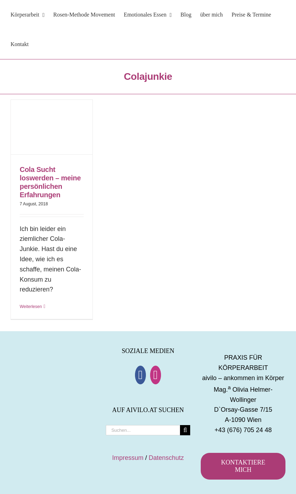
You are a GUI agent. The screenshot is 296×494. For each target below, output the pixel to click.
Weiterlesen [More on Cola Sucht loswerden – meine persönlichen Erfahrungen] (31, 306)
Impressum (127, 457)
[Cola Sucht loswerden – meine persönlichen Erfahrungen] (51, 127)
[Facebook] (140, 375)
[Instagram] (155, 375)
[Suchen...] (143, 430)
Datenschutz (166, 457)
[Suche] (185, 430)
